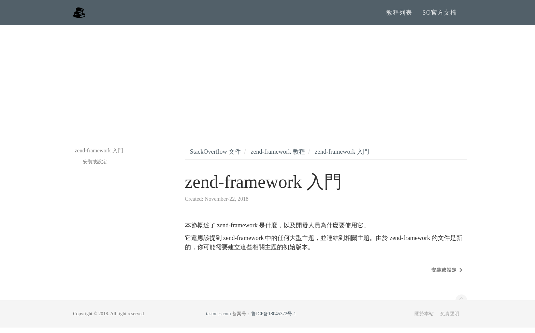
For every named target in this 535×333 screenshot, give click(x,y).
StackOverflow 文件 (215, 157)
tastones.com (218, 319)
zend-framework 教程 (277, 157)
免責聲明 (449, 319)
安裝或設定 (95, 167)
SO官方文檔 (439, 15)
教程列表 (399, 15)
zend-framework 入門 (342, 157)
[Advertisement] (267, 82)
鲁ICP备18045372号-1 (273, 319)
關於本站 (424, 319)
